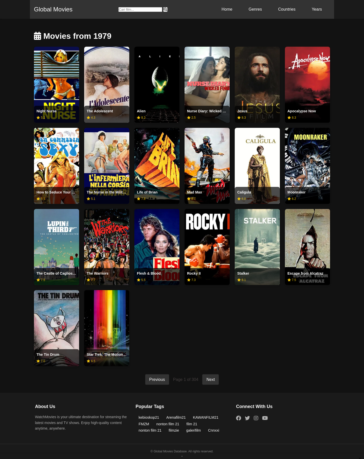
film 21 (192, 424)
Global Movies (53, 9)
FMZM (144, 424)
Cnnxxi (213, 430)
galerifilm (193, 430)
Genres (255, 9)
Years (317, 9)
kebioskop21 (149, 417)
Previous (157, 379)
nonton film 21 (167, 424)
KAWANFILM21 (206, 417)
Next (210, 379)
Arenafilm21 (176, 417)
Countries (286, 9)
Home (227, 9)
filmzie (174, 430)
